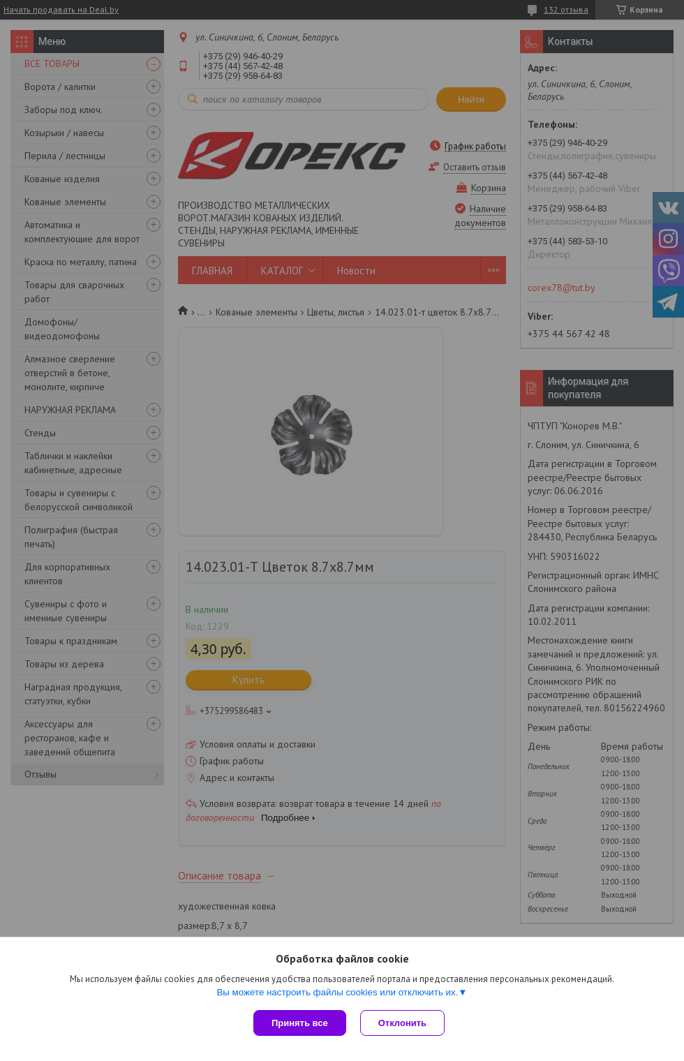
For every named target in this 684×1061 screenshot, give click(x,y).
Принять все (300, 1023)
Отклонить (402, 1023)
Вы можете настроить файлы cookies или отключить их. (337, 992)
